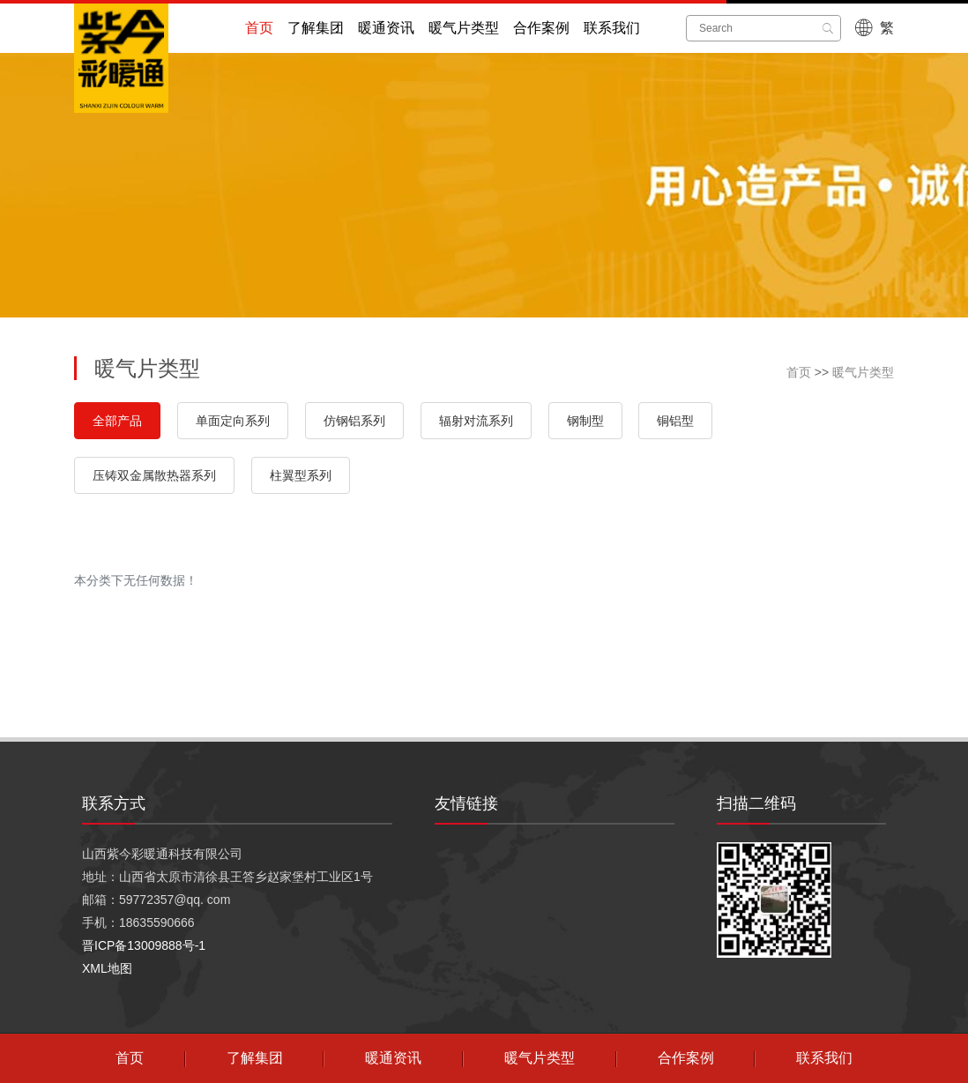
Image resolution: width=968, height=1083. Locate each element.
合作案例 (541, 27)
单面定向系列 (233, 421)
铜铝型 (675, 421)
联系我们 (612, 27)
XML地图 (107, 968)
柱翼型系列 (300, 475)
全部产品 (117, 421)
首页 (259, 27)
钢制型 (585, 421)
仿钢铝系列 (354, 421)
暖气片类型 (463, 27)
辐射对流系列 (476, 421)
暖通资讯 (386, 27)
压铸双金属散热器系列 (154, 475)
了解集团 (315, 27)
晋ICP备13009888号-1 (143, 945)
